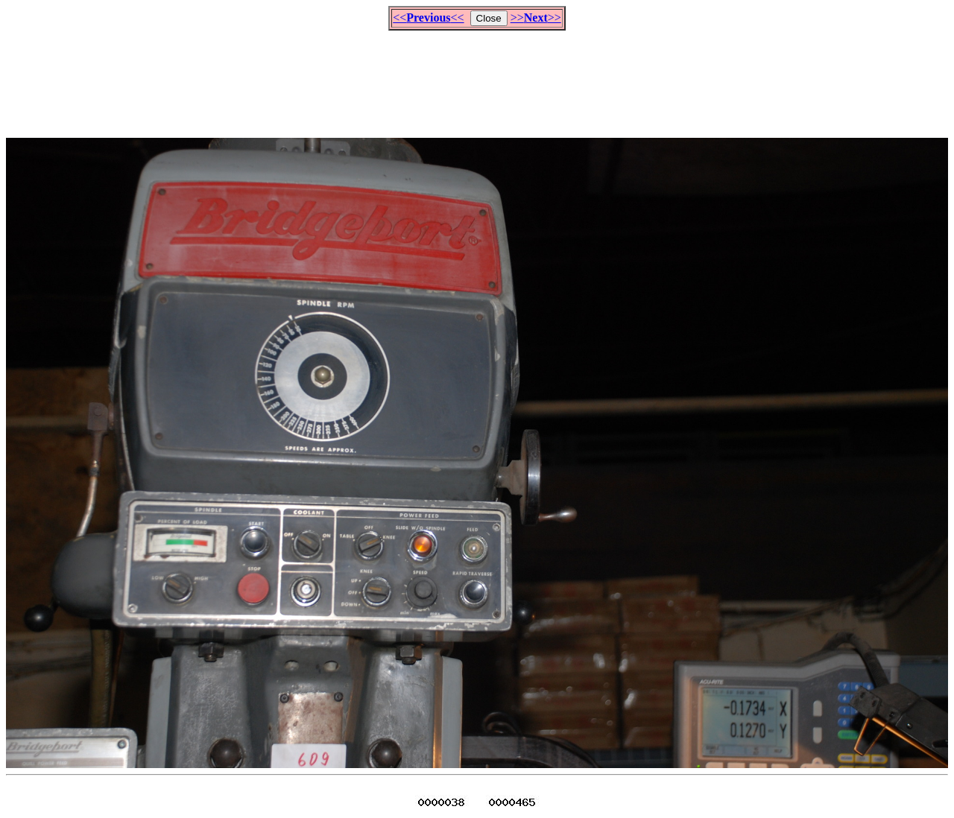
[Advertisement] (477, 77)
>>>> (536, 17)
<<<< (428, 17)
